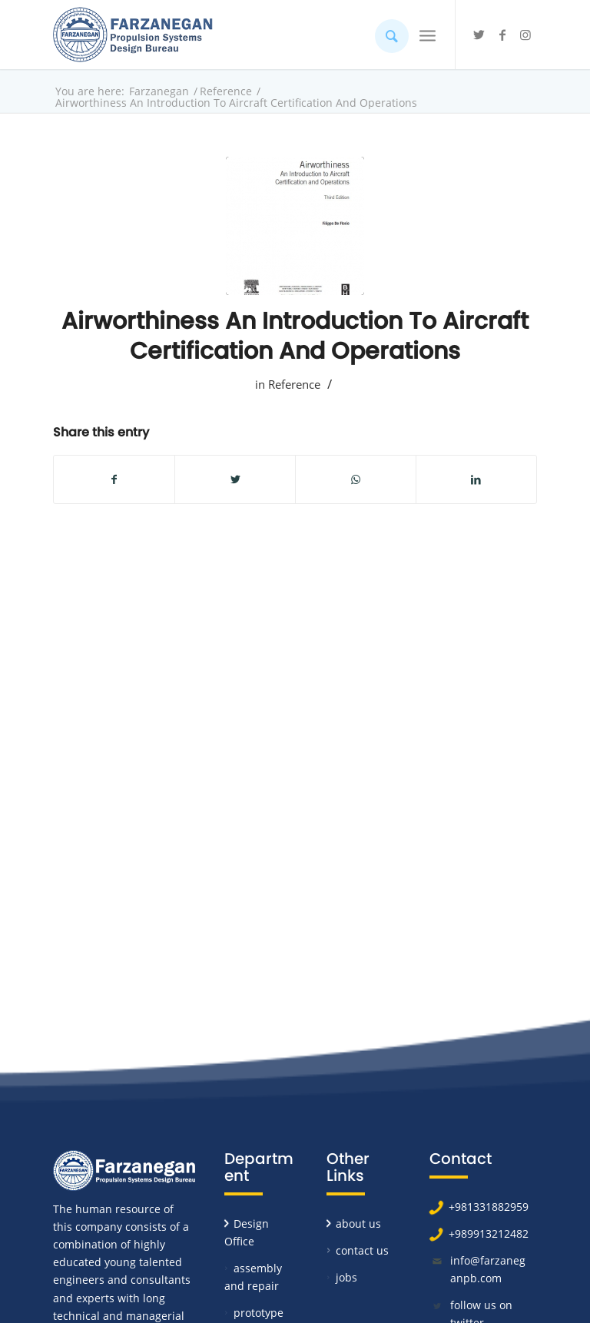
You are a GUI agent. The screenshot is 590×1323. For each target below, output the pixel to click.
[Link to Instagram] (525, 34)
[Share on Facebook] (114, 479)
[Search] (384, 34)
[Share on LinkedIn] (476, 479)
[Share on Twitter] (235, 479)
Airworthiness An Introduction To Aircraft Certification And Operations (295, 336)
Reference (294, 384)
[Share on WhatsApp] (356, 479)
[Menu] (427, 34)
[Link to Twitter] (479, 34)
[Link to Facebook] (502, 34)
